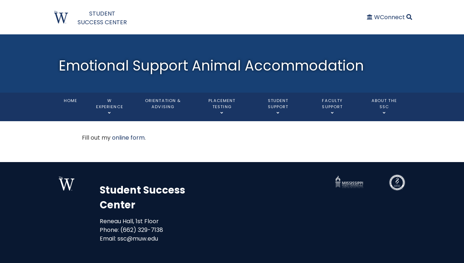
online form (128, 137)
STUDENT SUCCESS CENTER (102, 17)
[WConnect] (386, 17)
